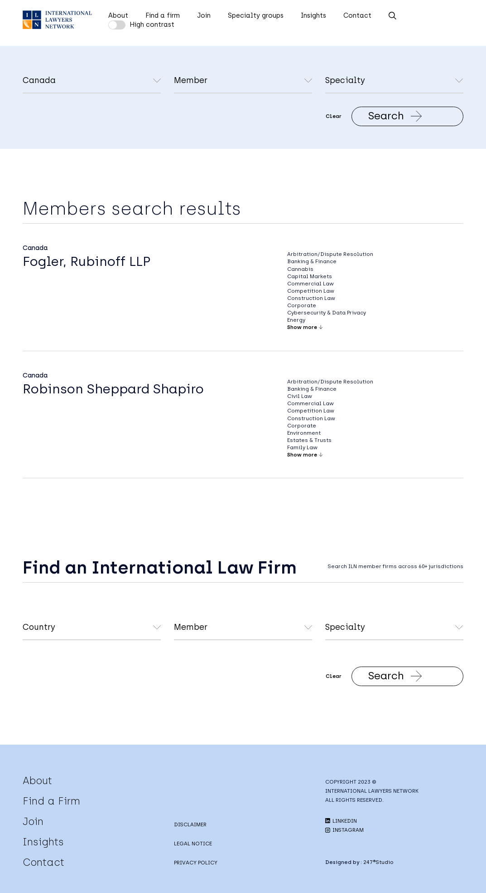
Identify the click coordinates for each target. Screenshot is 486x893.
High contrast (152, 24)
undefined (243, 81)
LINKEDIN (341, 821)
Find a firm (162, 15)
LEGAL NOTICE (193, 843)
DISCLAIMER (190, 824)
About (118, 15)
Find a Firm (51, 801)
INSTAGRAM (344, 830)
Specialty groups (256, 15)
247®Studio (378, 862)
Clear (334, 116)
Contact (357, 15)
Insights (313, 15)
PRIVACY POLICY (195, 862)
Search (395, 115)
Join (204, 15)
